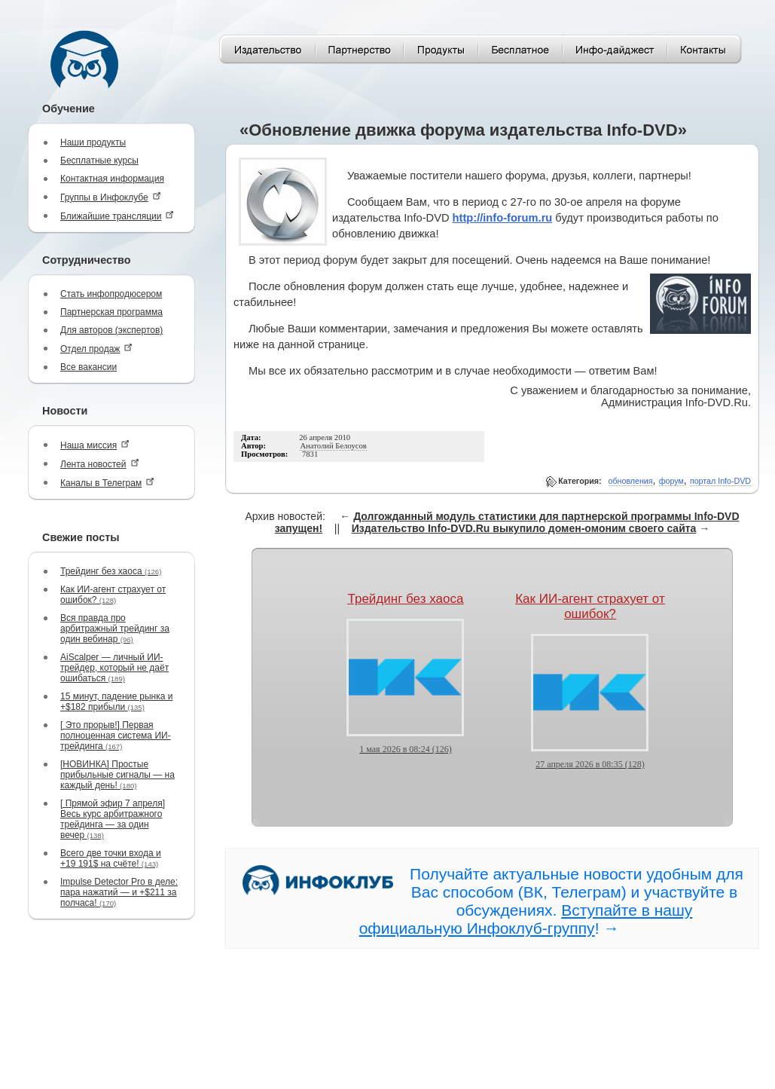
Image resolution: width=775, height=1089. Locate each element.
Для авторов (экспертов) (111, 330)
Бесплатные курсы (99, 160)
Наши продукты (93, 142)
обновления (631, 480)
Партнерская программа (111, 312)
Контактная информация (112, 178)
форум (671, 480)
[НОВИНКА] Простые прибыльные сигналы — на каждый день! (117, 775)
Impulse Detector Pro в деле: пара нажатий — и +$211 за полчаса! (119, 892)
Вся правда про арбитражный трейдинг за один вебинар (114, 628)
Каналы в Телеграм (107, 482)
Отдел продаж (96, 348)
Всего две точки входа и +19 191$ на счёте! (110, 858)
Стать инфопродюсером (111, 294)
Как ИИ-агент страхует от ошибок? (113, 594)
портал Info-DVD (720, 480)
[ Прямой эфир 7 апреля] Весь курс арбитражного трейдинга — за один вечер (112, 819)
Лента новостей (99, 464)
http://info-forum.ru (503, 218)
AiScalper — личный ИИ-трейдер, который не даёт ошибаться (114, 668)
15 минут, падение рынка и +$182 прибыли (116, 701)
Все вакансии (88, 367)
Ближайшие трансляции (117, 216)
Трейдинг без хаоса (110, 571)
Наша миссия (95, 445)
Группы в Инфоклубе (110, 197)
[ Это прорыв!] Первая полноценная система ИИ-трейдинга (115, 735)
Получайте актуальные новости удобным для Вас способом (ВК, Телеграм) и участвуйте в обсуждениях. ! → (551, 901)
